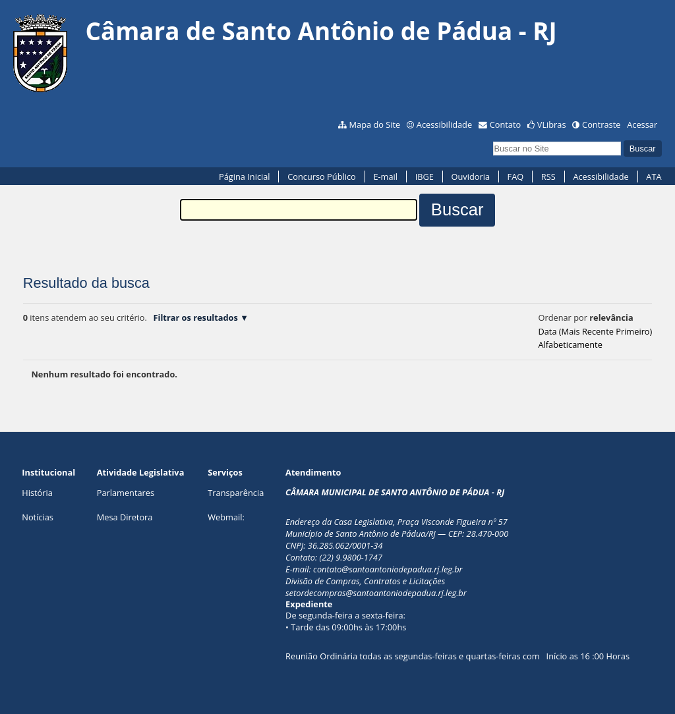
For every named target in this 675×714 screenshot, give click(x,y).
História (37, 493)
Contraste (601, 124)
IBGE (424, 176)
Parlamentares (125, 493)
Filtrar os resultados (196, 317)
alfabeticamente (570, 344)
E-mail (385, 176)
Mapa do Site (375, 124)
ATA (653, 176)
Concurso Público (321, 176)
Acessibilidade (444, 124)
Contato (505, 124)
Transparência (236, 493)
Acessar (642, 124)
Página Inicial (244, 176)
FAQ (516, 176)
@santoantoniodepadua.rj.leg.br (401, 569)
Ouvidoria (470, 176)
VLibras (551, 124)
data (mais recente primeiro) (595, 331)
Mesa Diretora (125, 517)
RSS (548, 176)
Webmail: (226, 517)
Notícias (37, 517)
